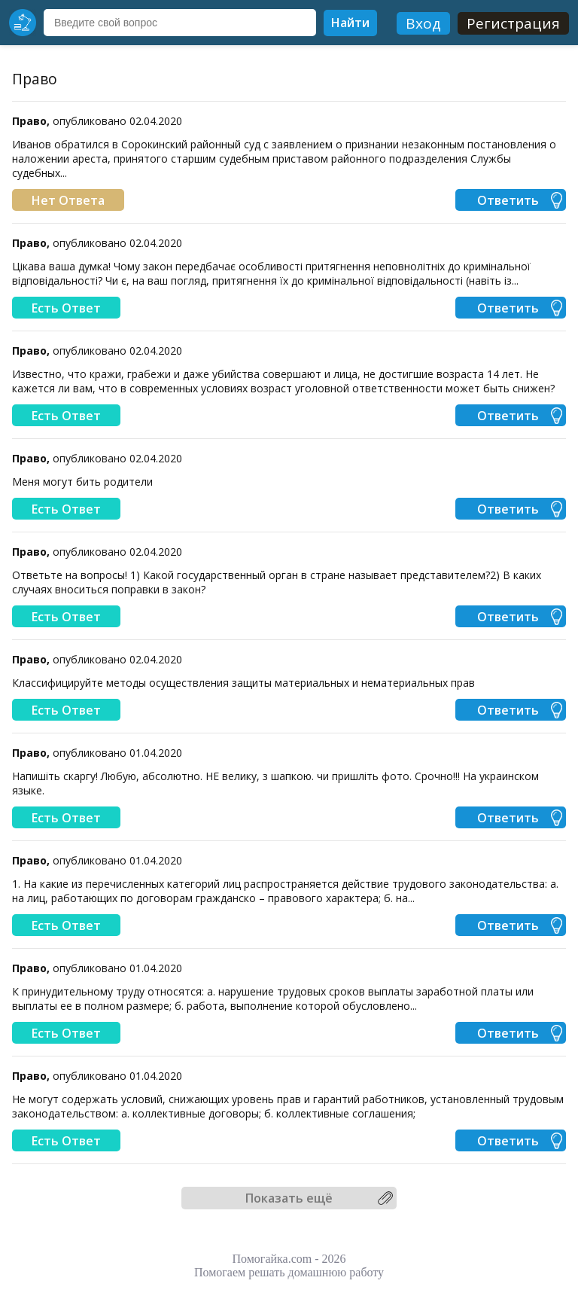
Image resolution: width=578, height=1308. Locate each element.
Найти (350, 22)
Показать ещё (289, 1198)
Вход (423, 23)
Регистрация (513, 23)
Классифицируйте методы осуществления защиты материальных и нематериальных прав (243, 682)
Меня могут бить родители (82, 481)
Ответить (508, 200)
